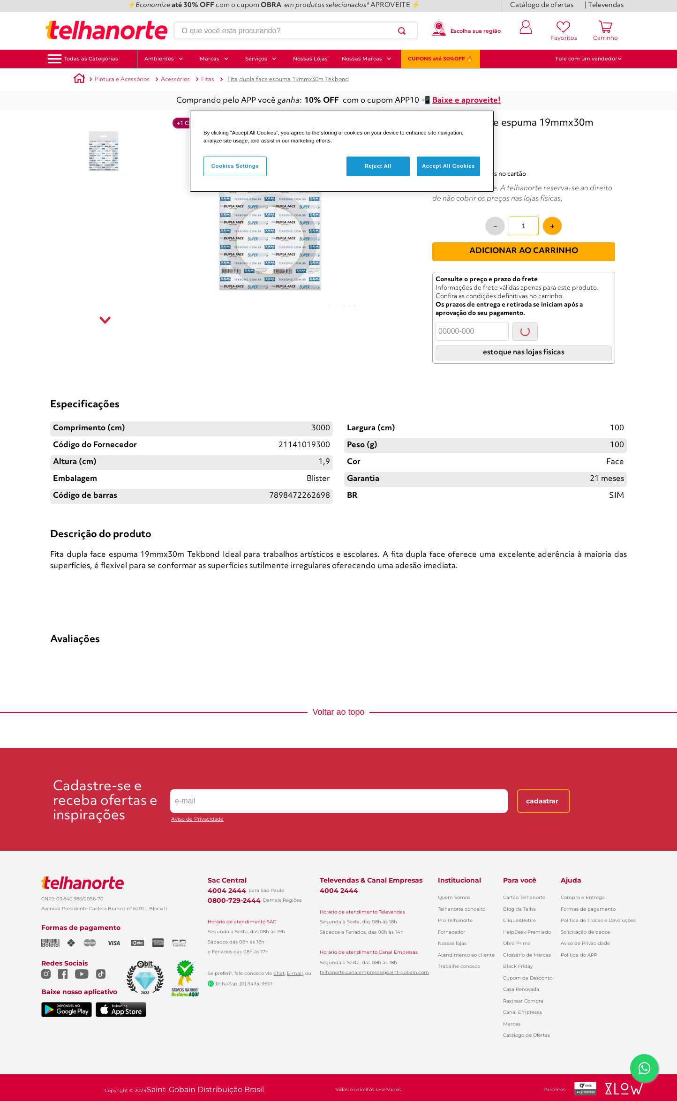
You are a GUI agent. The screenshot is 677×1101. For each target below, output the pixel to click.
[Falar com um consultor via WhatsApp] (644, 1068)
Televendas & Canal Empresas (371, 880)
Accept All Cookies (448, 166)
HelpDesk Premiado (527, 932)
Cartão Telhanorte (524, 897)
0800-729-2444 (234, 900)
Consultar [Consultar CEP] (525, 331)
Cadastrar (542, 801)
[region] (341, 151)
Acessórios (175, 79)
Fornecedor (451, 932)
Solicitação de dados (585, 932)
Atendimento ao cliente (466, 955)
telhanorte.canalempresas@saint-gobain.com (374, 972)
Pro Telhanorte (455, 920)
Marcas (511, 1024)
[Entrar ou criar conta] (526, 30)
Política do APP (579, 955)
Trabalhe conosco (459, 966)
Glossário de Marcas (527, 955)
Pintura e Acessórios (122, 79)
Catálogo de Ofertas (526, 1035)
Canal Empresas (522, 1012)
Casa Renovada (521, 989)
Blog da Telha (519, 909)
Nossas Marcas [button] (366, 58)
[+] (552, 226)
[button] (91, 59)
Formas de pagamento (588, 909)
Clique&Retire (519, 920)
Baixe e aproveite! (466, 101)
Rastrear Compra (523, 1001)
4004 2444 (227, 890)
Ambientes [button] (163, 58)
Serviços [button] (261, 58)
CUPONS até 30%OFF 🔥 (440, 58)
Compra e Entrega (583, 897)
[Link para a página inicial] (79, 80)
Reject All (378, 166)
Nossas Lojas (310, 58)
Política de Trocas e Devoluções (598, 920)
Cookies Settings (235, 166)
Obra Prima (517, 943)
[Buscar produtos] (403, 30)
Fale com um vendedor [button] (589, 58)
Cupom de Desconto (527, 978)
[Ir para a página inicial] (106, 30)
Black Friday (518, 966)
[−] (495, 226)
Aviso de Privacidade (197, 819)
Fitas (207, 79)
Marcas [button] (214, 58)
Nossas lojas (452, 943)
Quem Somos (454, 897)
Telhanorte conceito (461, 909)
